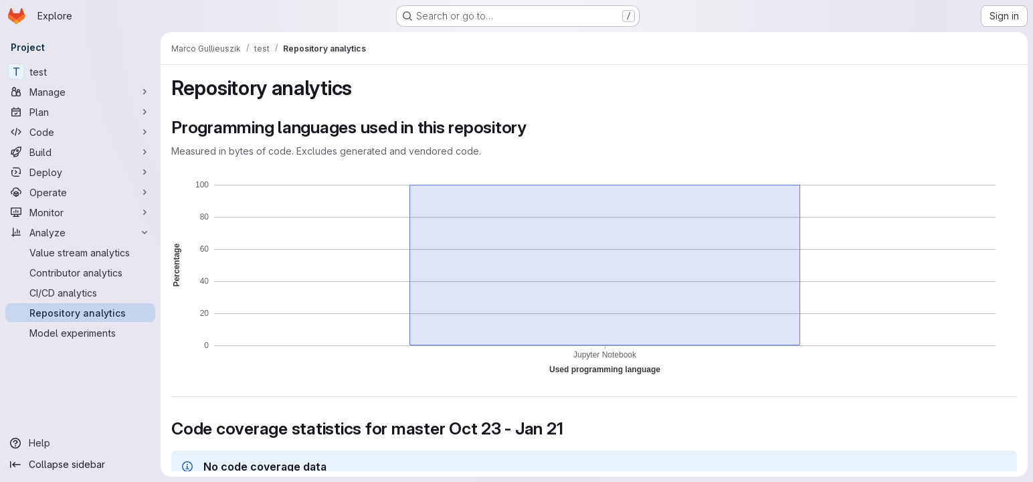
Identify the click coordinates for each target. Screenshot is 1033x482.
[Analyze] (80, 232)
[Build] (80, 152)
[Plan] (80, 111)
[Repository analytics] (80, 312)
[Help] (80, 443)
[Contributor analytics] (80, 272)
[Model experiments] (80, 332)
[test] (80, 71)
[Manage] (80, 91)
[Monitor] (80, 212)
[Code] (80, 132)
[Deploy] (80, 172)
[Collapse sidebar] (80, 464)
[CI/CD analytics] (80, 292)
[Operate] (80, 192)
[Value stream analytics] (80, 252)
